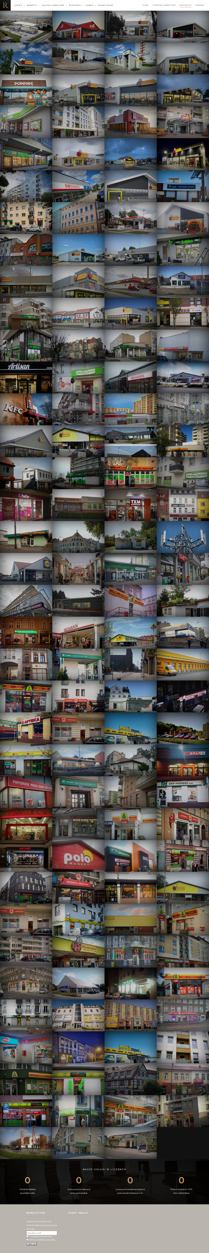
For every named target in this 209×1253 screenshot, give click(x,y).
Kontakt (200, 5)
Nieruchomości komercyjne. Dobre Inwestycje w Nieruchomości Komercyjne (5, 5)
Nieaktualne (105, 5)
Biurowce (75, 5)
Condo (89, 5)
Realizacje (186, 5)
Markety (32, 5)
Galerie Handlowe (53, 5)
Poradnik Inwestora (164, 5)
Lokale (18, 5)
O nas (145, 5)
